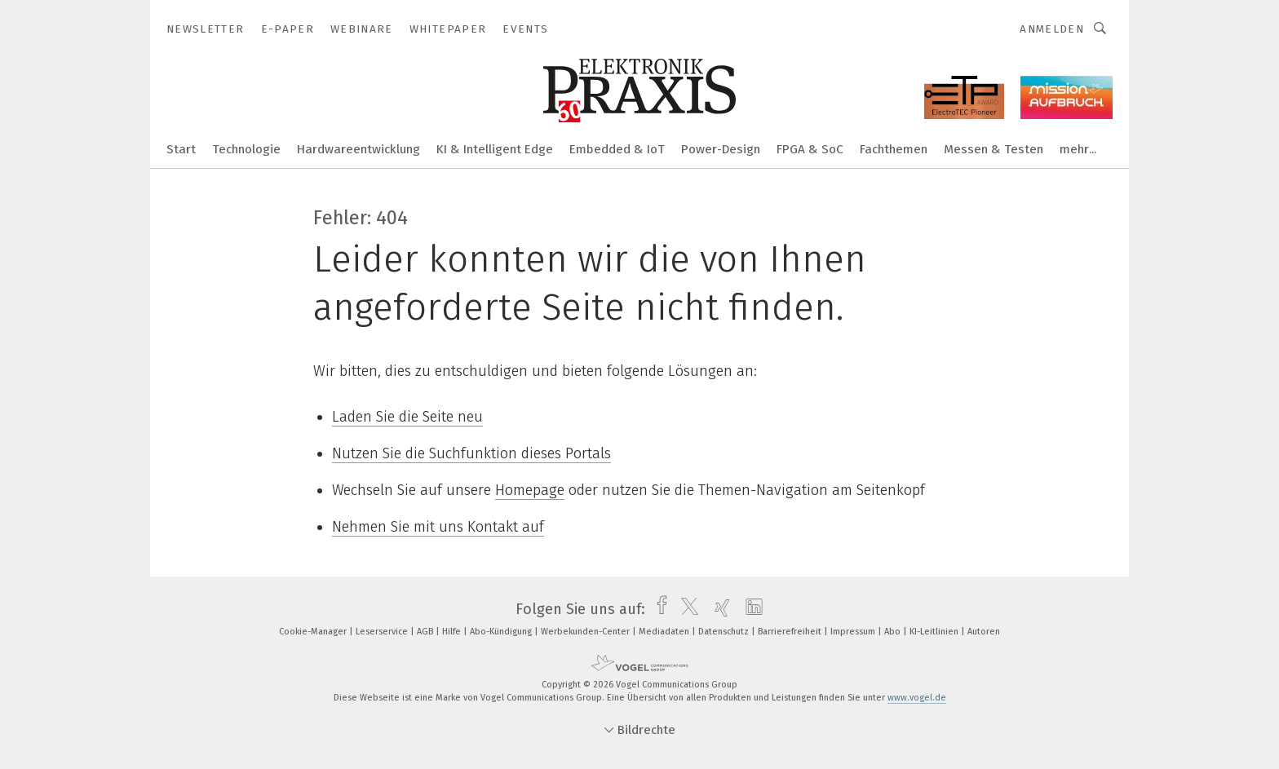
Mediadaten (665, 631)
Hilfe (452, 631)
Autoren (983, 631)
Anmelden (1052, 29)
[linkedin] (750, 609)
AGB (426, 631)
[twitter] (685, 609)
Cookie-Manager (314, 631)
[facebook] (657, 609)
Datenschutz (724, 631)
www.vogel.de (916, 697)
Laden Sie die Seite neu (407, 417)
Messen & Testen (993, 149)
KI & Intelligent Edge (494, 149)
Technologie (246, 149)
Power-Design (720, 149)
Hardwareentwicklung (358, 149)
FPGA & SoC (810, 149)
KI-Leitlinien (935, 631)
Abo (893, 631)
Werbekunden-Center (586, 631)
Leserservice (383, 631)
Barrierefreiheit (791, 631)
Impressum (854, 631)
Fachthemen (893, 149)
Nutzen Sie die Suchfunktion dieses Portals (471, 453)
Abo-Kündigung (502, 631)
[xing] (718, 609)
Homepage (529, 490)
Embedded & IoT (617, 149)
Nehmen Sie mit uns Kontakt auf (438, 527)
